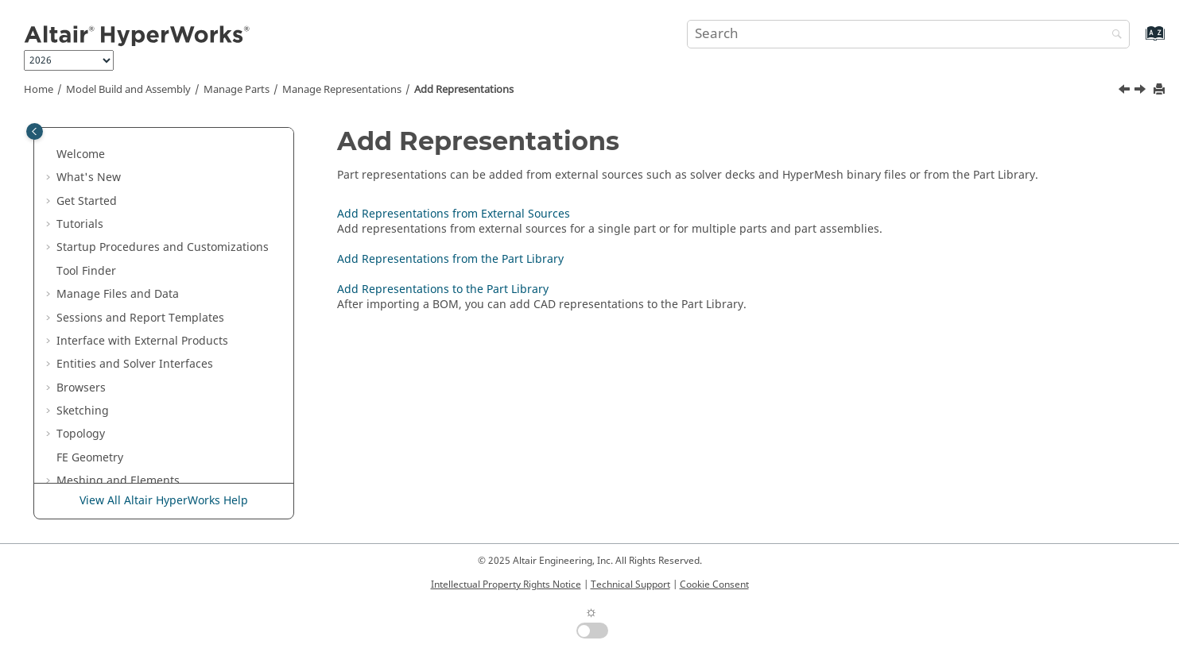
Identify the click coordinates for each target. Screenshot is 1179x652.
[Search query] (908, 34)
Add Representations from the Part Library (181, 384)
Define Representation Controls (174, 290)
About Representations (151, 243)
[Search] (1113, 35)
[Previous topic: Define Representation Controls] (1125, 91)
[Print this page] (1160, 90)
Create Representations (152, 267)
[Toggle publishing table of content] (34, 131)
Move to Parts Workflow (141, 197)
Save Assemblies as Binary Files (181, 166)
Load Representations (148, 477)
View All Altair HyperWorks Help (164, 500)
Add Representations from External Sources (171, 345)
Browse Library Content (152, 454)
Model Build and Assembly (128, 90)
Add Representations (464, 90)
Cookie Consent (714, 584)
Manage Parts (237, 90)
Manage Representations (341, 90)
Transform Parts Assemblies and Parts (180, 134)
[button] (72, 135)
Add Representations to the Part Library (186, 423)
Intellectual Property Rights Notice (506, 584)
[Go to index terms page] (1138, 41)
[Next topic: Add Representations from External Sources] (1141, 91)
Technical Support (630, 584)
